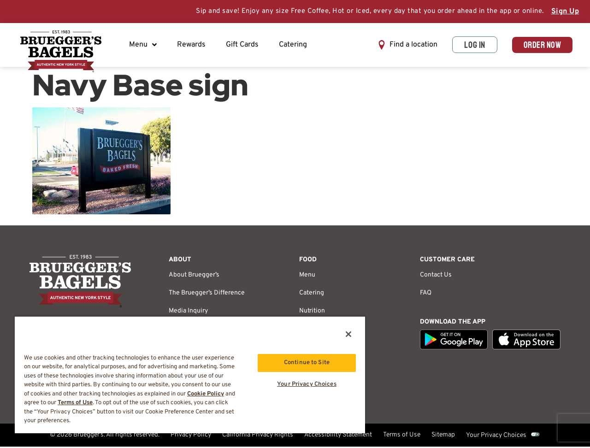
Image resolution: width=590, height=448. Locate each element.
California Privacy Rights (257, 437)
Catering (294, 45)
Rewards (192, 45)
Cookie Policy (205, 394)
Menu (144, 45)
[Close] (348, 334)
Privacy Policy (191, 437)
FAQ (425, 294)
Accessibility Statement (338, 437)
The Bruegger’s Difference (207, 294)
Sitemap (443, 437)
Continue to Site (307, 362)
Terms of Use (401, 437)
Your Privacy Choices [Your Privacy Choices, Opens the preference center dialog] (306, 385)
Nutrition (312, 312)
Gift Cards (243, 45)
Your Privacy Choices (496, 437)
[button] (404, 46)
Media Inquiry (188, 312)
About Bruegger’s (194, 276)
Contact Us (436, 276)
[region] (190, 374)
